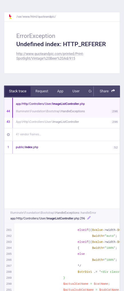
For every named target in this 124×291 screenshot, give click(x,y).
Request (41, 91)
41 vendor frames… (28, 134)
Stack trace (18, 91)
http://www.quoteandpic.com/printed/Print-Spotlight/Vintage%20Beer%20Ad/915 (50, 56)
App (60, 91)
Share (107, 91)
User (75, 91)
